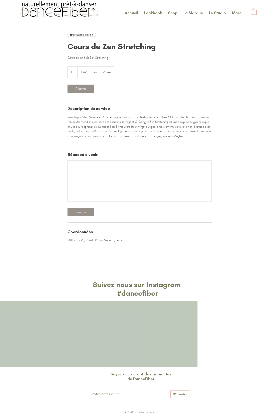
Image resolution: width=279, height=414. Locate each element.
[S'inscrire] (180, 394)
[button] (254, 11)
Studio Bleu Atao (146, 412)
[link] (80, 89)
